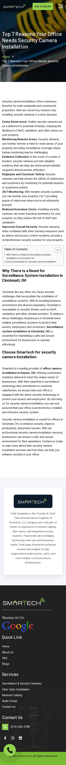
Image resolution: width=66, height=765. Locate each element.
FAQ (4, 658)
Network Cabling (12, 695)
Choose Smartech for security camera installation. (31, 261)
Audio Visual (9, 701)
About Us (7, 652)
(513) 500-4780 (20, 727)
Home (6, 57)
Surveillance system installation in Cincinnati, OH (32, 329)
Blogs (5, 664)
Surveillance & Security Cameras (22, 683)
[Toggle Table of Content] (56, 250)
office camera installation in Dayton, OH (32, 370)
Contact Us (8, 707)
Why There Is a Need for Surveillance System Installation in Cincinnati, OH (28, 256)
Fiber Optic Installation (15, 689)
